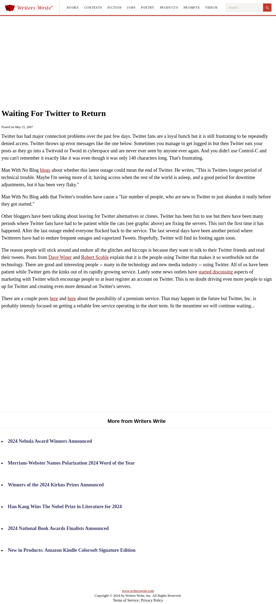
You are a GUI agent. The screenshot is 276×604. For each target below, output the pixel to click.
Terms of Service (126, 600)
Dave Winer (59, 257)
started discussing (215, 272)
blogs (45, 170)
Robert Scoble (95, 257)
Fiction (115, 7)
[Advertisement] (148, 56)
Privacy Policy (152, 600)
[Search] (267, 7)
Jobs (131, 7)
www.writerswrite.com (138, 591)
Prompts (192, 7)
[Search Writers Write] (244, 7)
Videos (211, 7)
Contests (93, 7)
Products (169, 7)
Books (73, 7)
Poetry (147, 7)
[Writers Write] (32, 7)
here (54, 298)
